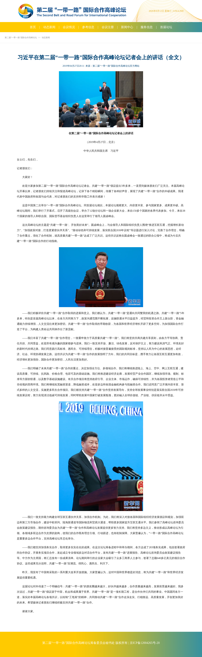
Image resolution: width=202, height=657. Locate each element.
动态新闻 (49, 27)
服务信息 (147, 27)
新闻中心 (127, 27)
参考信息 (88, 27)
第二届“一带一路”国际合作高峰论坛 (21, 37)
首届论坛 (166, 27)
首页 (33, 27)
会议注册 (108, 27)
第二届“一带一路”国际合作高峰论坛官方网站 (116, 66)
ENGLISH (178, 11)
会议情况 (69, 27)
